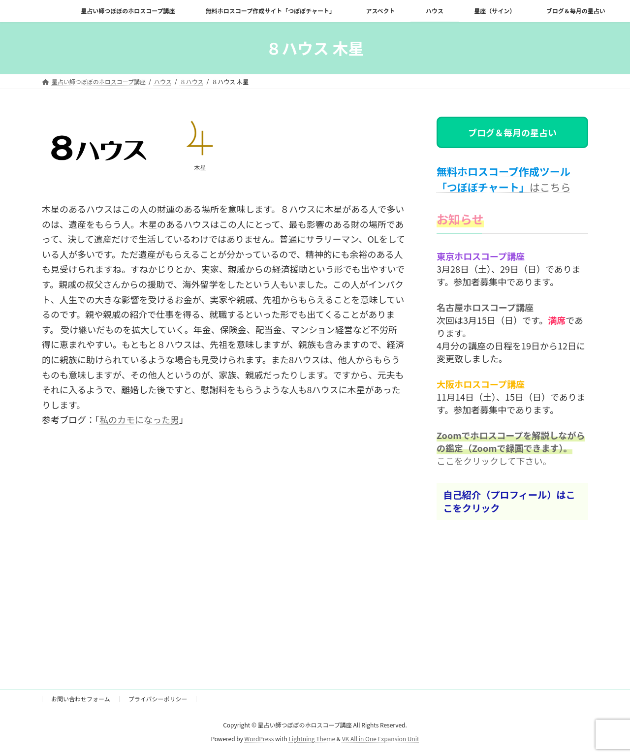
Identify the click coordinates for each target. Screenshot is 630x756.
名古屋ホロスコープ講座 (485, 306)
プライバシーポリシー (158, 698)
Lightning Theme (311, 739)
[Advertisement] (224, 565)
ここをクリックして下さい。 (494, 460)
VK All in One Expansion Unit (380, 739)
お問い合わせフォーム (80, 698)
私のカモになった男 (139, 419)
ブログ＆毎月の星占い (512, 132)
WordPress (259, 739)
